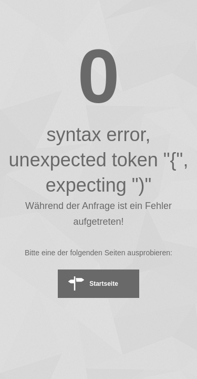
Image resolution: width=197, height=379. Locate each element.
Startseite (103, 283)
